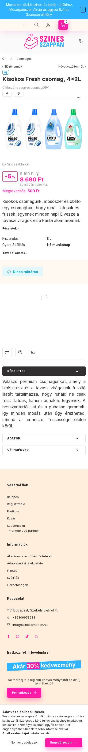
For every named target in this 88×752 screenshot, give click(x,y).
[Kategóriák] (25, 25)
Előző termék (13, 66)
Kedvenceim (16, 525)
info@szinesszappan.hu (30, 625)
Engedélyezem (61, 742)
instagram (18, 636)
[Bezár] (83, 9)
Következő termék (71, 66)
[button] (44, 129)
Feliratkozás (21, 692)
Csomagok (24, 58)
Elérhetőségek (17, 585)
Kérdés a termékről (20, 352)
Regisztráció (16, 504)
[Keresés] (36, 25)
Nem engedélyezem (25, 742)
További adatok (13, 253)
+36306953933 (23, 617)
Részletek (9, 228)
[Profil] (48, 25)
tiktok (27, 636)
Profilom (13, 511)
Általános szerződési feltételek (29, 556)
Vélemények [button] (18, 450)
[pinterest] (18, 94)
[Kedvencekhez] (78, 98)
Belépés (13, 497)
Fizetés (12, 570)
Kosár (11, 518)
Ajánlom (33, 352)
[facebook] (7, 94)
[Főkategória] (4, 59)
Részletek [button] (16, 371)
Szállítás (13, 577)
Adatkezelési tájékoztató (25, 563)
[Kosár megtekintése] (63, 25)
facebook (8, 636)
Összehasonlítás (7, 352)
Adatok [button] (13, 438)
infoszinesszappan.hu (81, 41)
